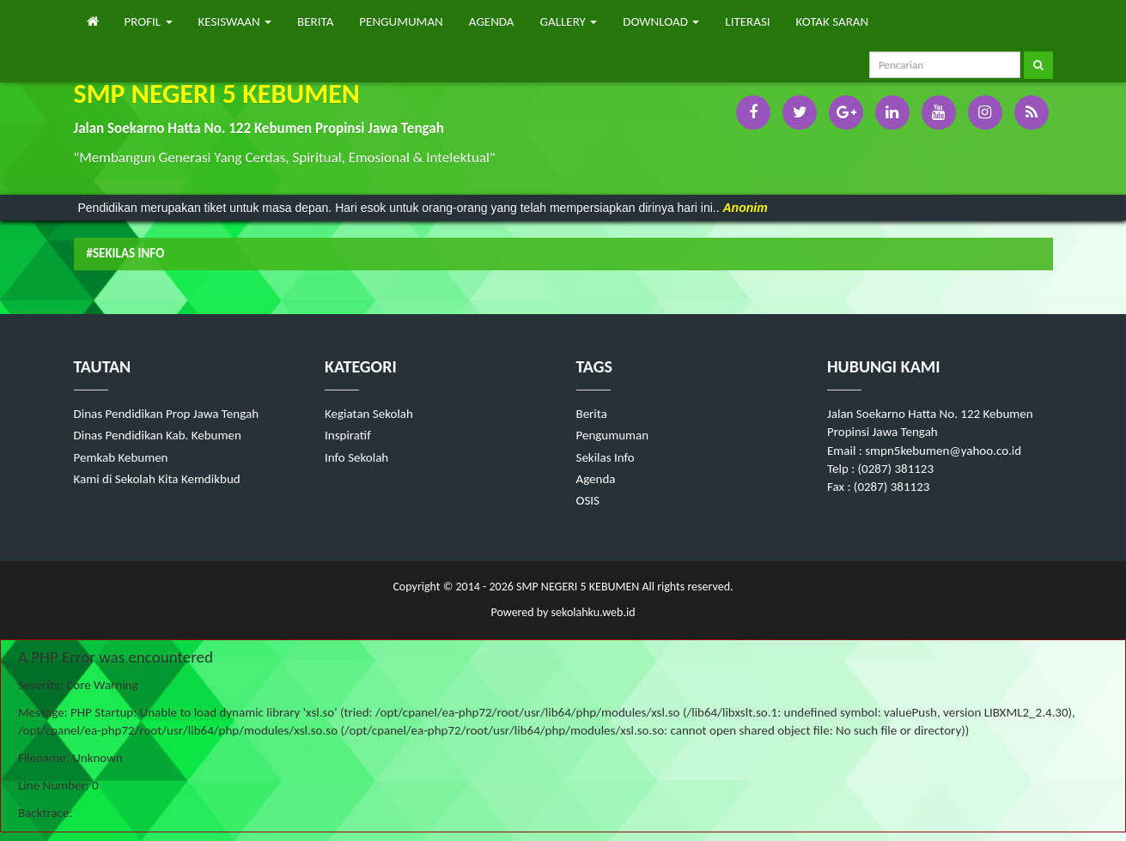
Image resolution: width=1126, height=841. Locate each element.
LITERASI (747, 21)
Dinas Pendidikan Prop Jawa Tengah (166, 413)
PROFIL (149, 21)
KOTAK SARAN (832, 21)
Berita (591, 413)
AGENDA (491, 21)
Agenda (596, 479)
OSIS (588, 500)
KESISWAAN (235, 21)
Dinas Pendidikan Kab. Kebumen (157, 435)
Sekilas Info (605, 457)
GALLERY (569, 21)
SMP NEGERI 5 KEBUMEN (576, 586)
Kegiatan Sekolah (369, 413)
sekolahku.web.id (593, 612)
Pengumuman (612, 435)
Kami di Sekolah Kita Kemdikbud (157, 479)
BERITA (315, 21)
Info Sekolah (356, 457)
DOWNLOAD (661, 21)
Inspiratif (348, 435)
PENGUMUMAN (400, 21)
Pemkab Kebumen (121, 457)
